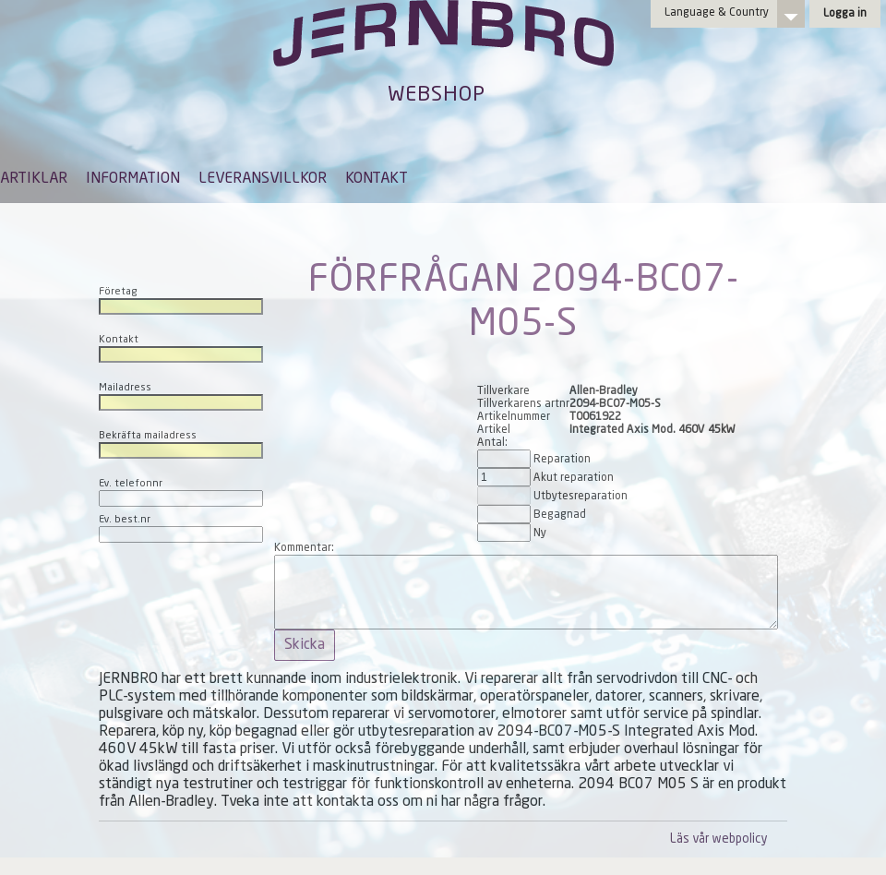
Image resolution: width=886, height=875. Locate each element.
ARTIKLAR (33, 179)
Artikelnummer (513, 417)
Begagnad (559, 515)
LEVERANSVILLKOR (262, 179)
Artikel (493, 430)
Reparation (562, 459)
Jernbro (443, 51)
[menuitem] (33, 187)
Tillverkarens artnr (523, 404)
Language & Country (716, 12)
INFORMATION (133, 179)
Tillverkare (503, 391)
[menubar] (204, 193)
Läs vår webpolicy (718, 839)
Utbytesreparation (580, 496)
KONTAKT (376, 179)
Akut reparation (573, 478)
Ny (539, 533)
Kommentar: (304, 548)
